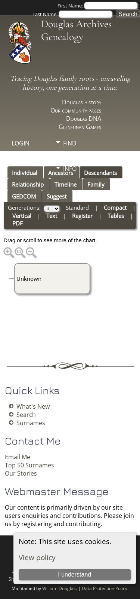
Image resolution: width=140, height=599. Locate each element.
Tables (116, 215)
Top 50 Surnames (29, 465)
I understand (74, 574)
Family (96, 184)
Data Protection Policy (104, 588)
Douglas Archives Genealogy (76, 30)
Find (70, 143)
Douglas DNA (83, 118)
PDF (17, 223)
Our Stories (21, 473)
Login (20, 143)
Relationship (28, 184)
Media (72, 156)
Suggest (56, 196)
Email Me (17, 457)
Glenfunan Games (80, 127)
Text (51, 215)
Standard (77, 207)
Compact (115, 207)
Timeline (66, 184)
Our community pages (75, 110)
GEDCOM (24, 196)
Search (26, 415)
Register (82, 215)
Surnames (30, 423)
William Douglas (59, 588)
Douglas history (81, 102)
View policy (37, 557)
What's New (33, 406)
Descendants (100, 172)
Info (70, 169)
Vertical (21, 215)
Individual (24, 172)
